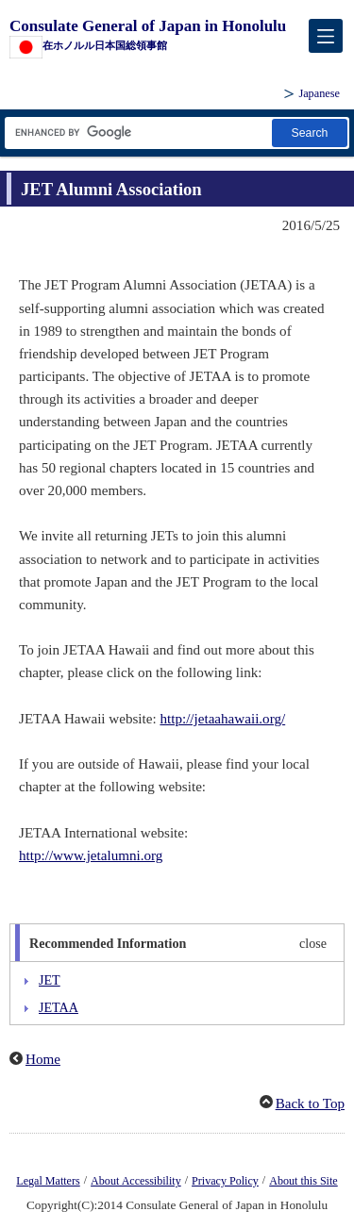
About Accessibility (136, 1180)
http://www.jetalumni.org (90, 855)
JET (49, 979)
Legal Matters (47, 1180)
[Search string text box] (137, 132)
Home (42, 1059)
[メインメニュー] (326, 36)
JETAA (58, 1007)
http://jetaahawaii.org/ (222, 718)
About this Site (303, 1180)
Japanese (319, 93)
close (313, 943)
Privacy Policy (225, 1180)
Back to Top (310, 1103)
